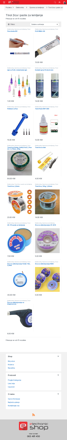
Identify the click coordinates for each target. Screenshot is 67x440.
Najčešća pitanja (13, 402)
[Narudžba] (44, 24)
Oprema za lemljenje (36, 7)
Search (55, 2)
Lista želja (11, 383)
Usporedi (11, 387)
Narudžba (11, 368)
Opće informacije (14, 399)
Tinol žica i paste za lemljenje (18, 29)
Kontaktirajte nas (13, 406)
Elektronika (20, 7)
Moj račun (11, 361)
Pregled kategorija (14, 380)
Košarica (11, 364)
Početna (9, 7)
